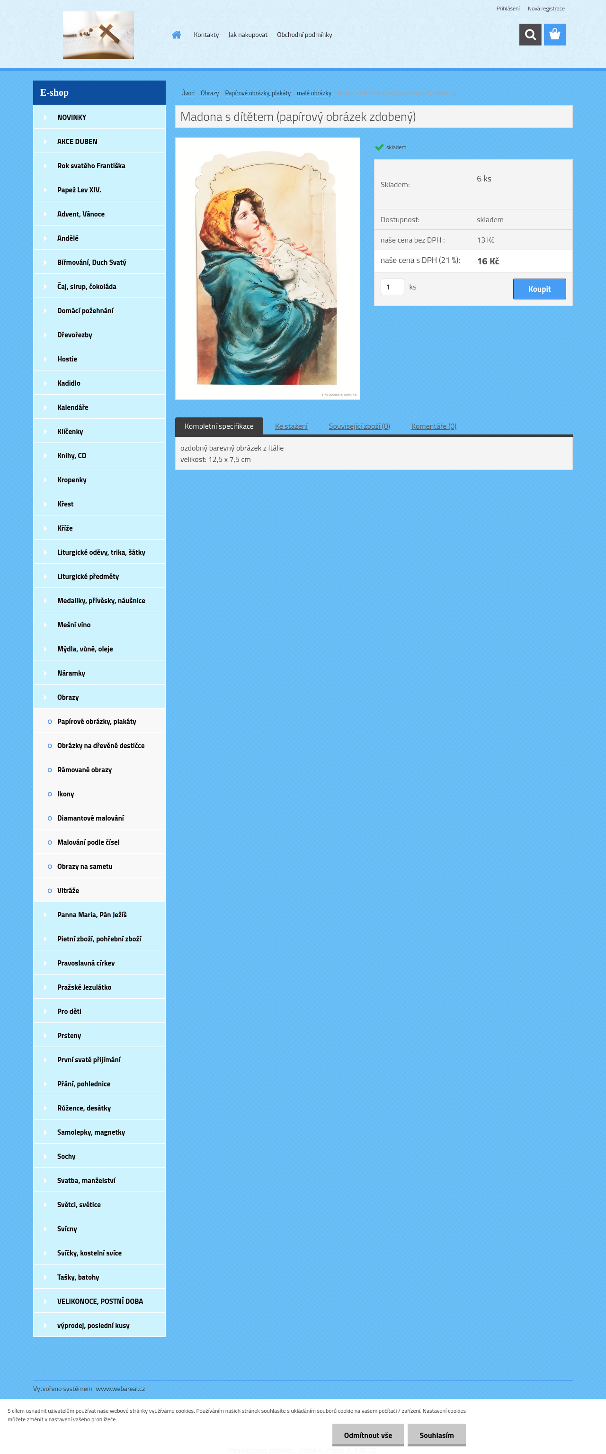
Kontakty (206, 34)
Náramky (71, 673)
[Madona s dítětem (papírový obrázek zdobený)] (268, 141)
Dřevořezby (74, 334)
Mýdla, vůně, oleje (85, 648)
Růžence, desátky (84, 1107)
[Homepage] (176, 34)
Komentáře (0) (433, 426)
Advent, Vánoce (81, 213)
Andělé (68, 238)
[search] (530, 34)
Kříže (65, 528)
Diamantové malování (90, 818)
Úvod (188, 93)
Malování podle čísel (88, 842)
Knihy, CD (71, 455)
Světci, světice (79, 1204)
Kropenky (72, 479)
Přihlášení (508, 8)
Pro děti (69, 1011)
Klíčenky (70, 431)
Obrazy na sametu (85, 866)
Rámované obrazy (84, 769)
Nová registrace (546, 8)
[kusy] (392, 287)
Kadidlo (68, 383)
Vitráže (68, 890)
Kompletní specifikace (219, 426)
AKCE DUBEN (77, 141)
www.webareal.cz (120, 1388)
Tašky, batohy (78, 1277)
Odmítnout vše (368, 1435)
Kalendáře (73, 407)
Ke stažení (291, 426)
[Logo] (98, 35)
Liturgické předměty (88, 576)
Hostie (67, 358)
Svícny (67, 1228)
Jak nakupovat (247, 34)
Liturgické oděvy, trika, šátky (101, 552)
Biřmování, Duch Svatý (91, 262)
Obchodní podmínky (304, 34)
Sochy (66, 1156)
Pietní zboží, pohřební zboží (99, 938)
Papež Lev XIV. (79, 189)
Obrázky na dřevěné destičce (101, 745)
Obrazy (68, 697)
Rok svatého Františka (91, 165)
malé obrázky (314, 93)
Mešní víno (74, 624)
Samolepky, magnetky (91, 1132)
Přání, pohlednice (83, 1083)
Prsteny (69, 1035)
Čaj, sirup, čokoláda (86, 286)
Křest (65, 503)
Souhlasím (436, 1435)
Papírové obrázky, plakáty (96, 721)
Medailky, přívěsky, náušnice (101, 600)
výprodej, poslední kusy (93, 1325)
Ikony (65, 793)
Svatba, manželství (86, 1180)
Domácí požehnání (85, 310)
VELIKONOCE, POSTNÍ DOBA (100, 1301)
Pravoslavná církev (86, 962)
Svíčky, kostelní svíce (89, 1252)
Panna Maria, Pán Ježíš (92, 914)
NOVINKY (71, 117)
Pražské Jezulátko (84, 987)
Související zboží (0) (359, 426)
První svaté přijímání (89, 1059)
